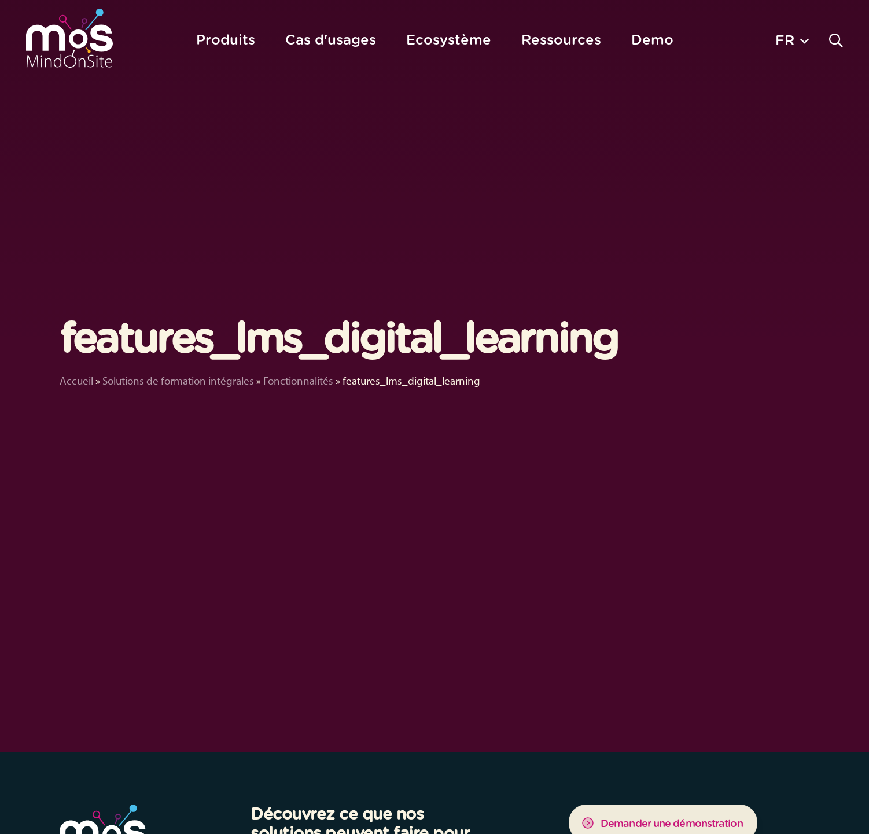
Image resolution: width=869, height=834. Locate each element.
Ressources (561, 39)
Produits (225, 39)
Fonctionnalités (298, 381)
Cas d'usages (330, 39)
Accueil (76, 381)
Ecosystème (448, 39)
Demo (652, 39)
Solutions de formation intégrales (178, 381)
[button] (792, 39)
